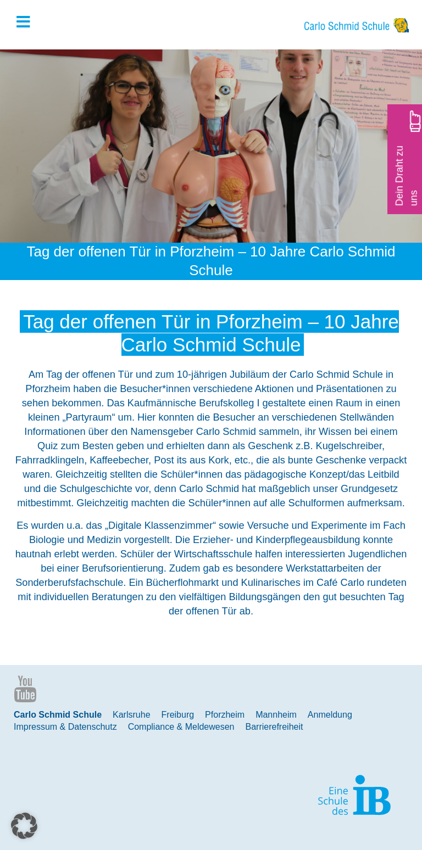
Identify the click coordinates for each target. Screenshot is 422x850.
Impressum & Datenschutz (65, 726)
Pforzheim (225, 714)
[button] (24, 826)
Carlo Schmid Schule (58, 714)
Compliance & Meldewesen (181, 726)
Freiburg (178, 714)
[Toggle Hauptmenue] (28, 22)
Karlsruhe (131, 714)
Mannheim (276, 714)
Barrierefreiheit (274, 726)
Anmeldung (330, 714)
